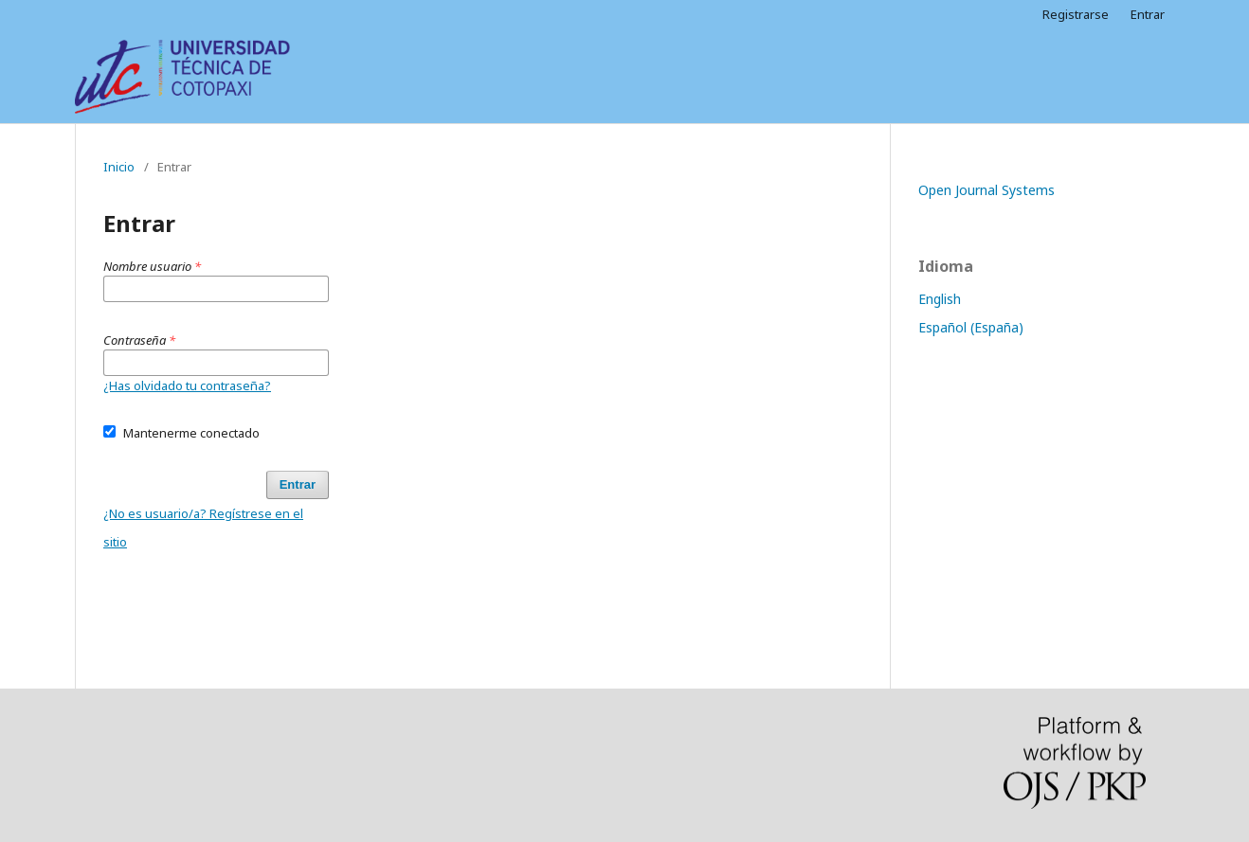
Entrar (1148, 14)
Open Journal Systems (986, 190)
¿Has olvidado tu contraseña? (187, 385)
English (939, 299)
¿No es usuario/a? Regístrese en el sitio (203, 527)
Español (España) (970, 327)
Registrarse (1075, 14)
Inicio (119, 166)
